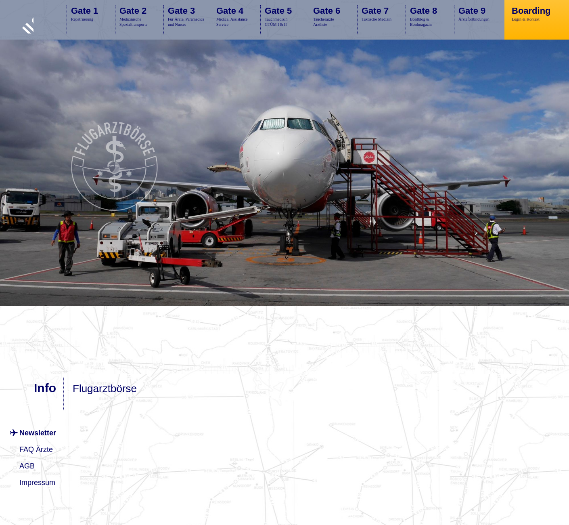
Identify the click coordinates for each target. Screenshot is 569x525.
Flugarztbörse (105, 388)
